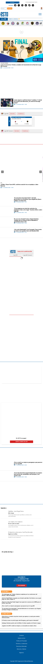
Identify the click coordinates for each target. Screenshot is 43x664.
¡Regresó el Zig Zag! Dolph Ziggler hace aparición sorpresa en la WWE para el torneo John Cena (21, 602)
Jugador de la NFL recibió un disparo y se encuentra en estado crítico (19, 625)
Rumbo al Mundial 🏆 (14, 19)
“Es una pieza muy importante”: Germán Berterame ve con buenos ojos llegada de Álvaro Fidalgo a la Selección (21, 609)
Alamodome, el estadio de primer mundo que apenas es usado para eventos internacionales (21, 617)
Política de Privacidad (21, 641)
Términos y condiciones (21, 643)
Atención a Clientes (21, 649)
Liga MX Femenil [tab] (27, 255)
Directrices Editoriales (21, 646)
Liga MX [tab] (15, 255)
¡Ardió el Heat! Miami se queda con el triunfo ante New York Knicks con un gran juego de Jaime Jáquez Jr (21, 599)
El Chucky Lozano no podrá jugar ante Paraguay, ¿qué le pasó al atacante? (20, 620)
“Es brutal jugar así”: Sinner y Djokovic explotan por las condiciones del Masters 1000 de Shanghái (19, 595)
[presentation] (40, 23)
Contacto (21, 635)
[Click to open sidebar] (40, 14)
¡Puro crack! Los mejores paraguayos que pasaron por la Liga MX (18, 606)
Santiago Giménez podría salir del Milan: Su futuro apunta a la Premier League (21, 623)
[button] (2, 52)
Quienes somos (21, 638)
